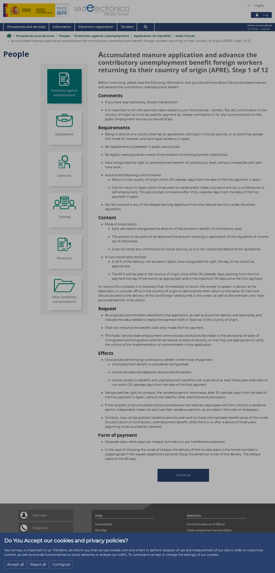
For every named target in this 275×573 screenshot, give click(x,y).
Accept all (15, 564)
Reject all (38, 564)
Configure (61, 564)
